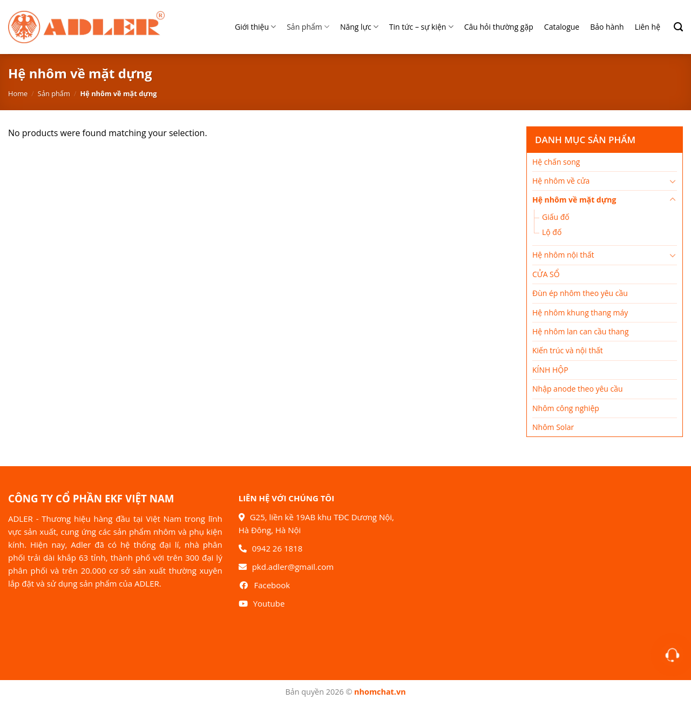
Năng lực (359, 27)
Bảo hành (607, 27)
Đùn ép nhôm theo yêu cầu (580, 293)
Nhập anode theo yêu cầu (577, 389)
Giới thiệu (255, 27)
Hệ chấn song (556, 162)
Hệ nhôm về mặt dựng (574, 199)
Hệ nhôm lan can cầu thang (580, 331)
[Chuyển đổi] (672, 180)
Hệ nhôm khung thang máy (580, 312)
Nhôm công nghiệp (565, 408)
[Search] (674, 27)
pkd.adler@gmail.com (293, 566)
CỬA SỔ (546, 274)
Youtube (269, 603)
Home (18, 93)
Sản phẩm (308, 27)
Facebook (272, 585)
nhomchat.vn (380, 692)
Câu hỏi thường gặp (498, 27)
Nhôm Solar (553, 427)
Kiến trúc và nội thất (567, 350)
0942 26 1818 (277, 548)
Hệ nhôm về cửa (561, 181)
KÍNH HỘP (550, 370)
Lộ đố (551, 232)
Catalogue (561, 27)
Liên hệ (647, 27)
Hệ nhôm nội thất (563, 255)
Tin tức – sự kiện (421, 27)
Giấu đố (556, 217)
